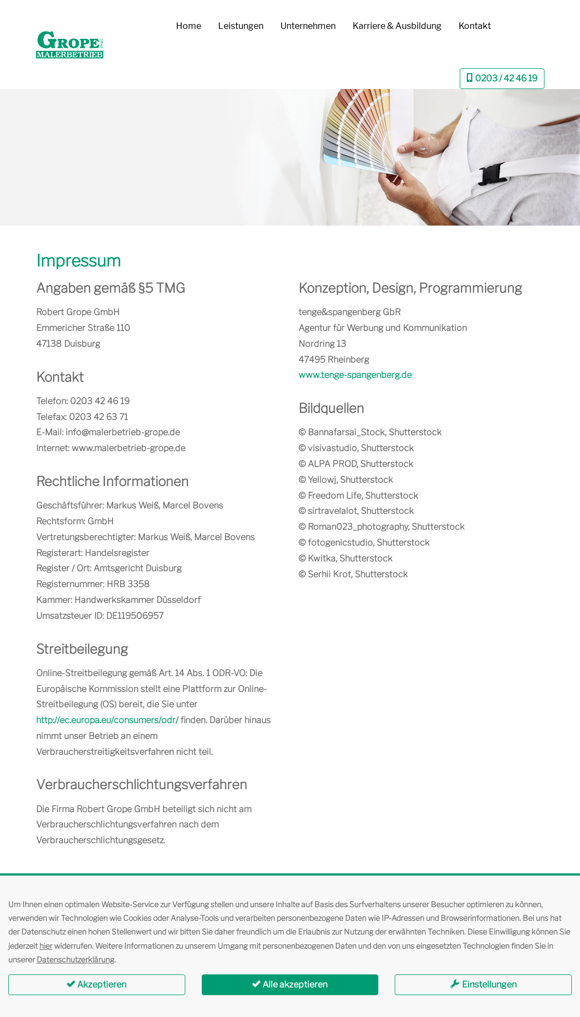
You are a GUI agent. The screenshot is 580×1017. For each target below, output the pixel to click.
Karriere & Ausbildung (397, 26)
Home (188, 26)
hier (45, 945)
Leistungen (240, 26)
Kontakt (475, 26)
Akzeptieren (96, 984)
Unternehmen (308, 26)
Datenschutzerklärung (75, 959)
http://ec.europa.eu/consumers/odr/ (107, 720)
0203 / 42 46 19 (502, 78)
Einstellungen (483, 984)
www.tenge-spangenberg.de (355, 375)
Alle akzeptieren (289, 984)
